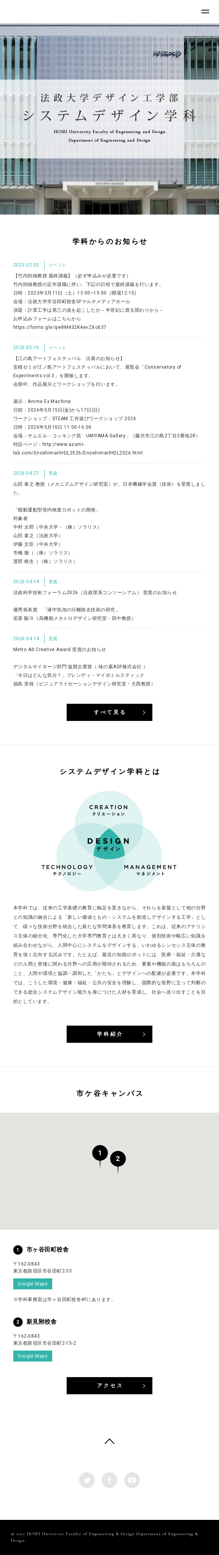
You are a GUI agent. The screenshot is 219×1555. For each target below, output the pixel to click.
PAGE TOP (109, 1443)
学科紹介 (110, 1034)
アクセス (110, 1385)
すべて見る (110, 712)
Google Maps (33, 1284)
